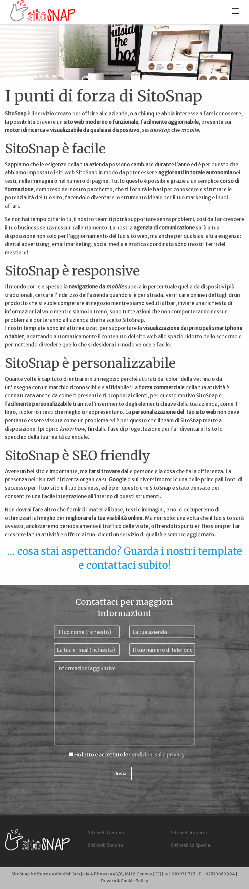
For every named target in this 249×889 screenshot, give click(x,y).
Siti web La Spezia (190, 845)
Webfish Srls (67, 873)
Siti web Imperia (189, 833)
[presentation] (95, 795)
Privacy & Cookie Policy (124, 880)
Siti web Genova (106, 833)
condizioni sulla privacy (157, 754)
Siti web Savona (105, 845)
